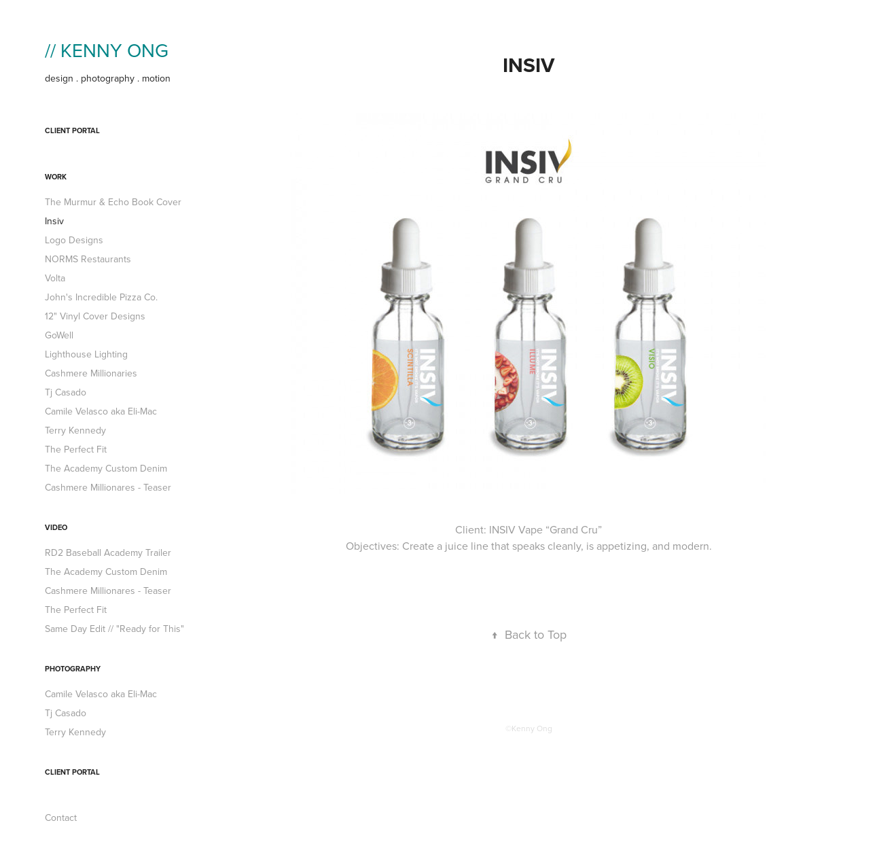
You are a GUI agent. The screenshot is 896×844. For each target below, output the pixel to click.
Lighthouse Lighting (86, 354)
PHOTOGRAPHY (73, 668)
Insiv (54, 221)
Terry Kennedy (75, 430)
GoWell (59, 335)
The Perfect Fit (76, 449)
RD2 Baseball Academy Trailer (108, 552)
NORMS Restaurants (88, 259)
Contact (61, 817)
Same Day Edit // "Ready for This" (114, 628)
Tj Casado (65, 392)
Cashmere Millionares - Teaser (108, 487)
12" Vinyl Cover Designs (95, 316)
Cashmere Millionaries (91, 373)
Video (56, 527)
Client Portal (72, 130)
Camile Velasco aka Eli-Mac (101, 411)
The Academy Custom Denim (106, 468)
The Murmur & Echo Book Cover (113, 202)
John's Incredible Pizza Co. (101, 297)
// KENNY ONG (106, 50)
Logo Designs (74, 240)
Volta (55, 278)
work (56, 176)
